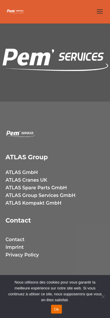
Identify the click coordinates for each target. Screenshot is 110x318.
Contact (15, 239)
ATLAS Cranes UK (26, 180)
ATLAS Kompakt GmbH (34, 203)
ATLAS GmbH (22, 172)
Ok (56, 309)
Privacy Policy (22, 255)
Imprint (15, 247)
